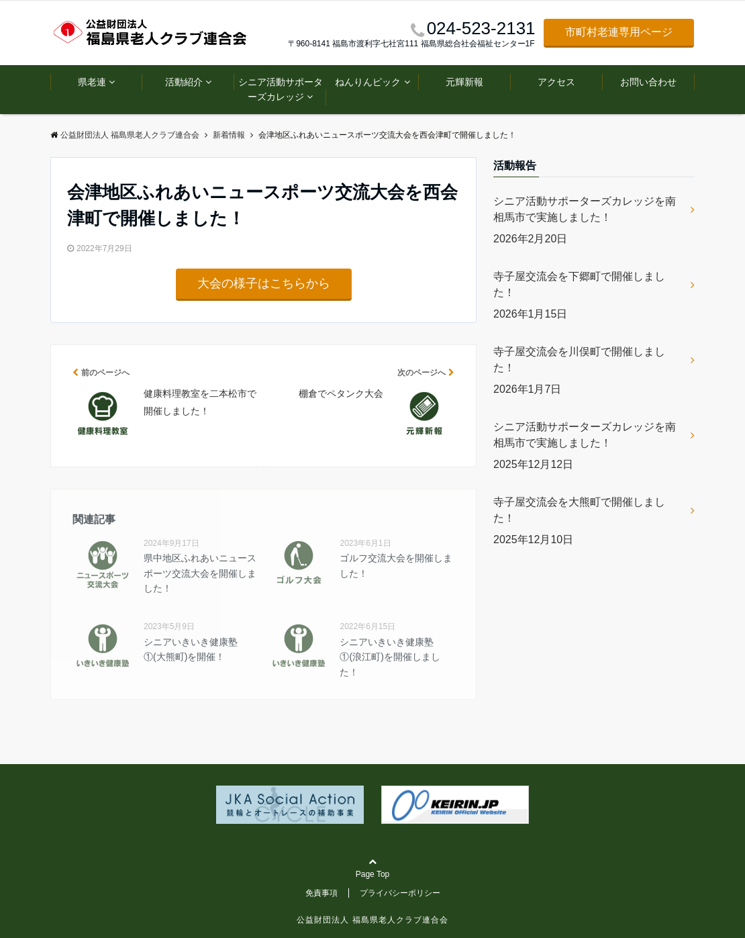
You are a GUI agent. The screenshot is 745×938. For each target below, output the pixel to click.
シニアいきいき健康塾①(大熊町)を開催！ (191, 649)
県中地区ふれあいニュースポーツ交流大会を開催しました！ (200, 573)
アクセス (556, 82)
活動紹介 (184, 82)
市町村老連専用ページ (619, 32)
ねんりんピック (368, 82)
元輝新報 (464, 82)
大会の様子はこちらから (263, 283)
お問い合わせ (648, 82)
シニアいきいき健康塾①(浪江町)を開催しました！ (390, 657)
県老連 (92, 82)
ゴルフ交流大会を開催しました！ (396, 565)
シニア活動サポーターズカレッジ (280, 89)
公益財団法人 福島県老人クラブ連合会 (372, 920)
